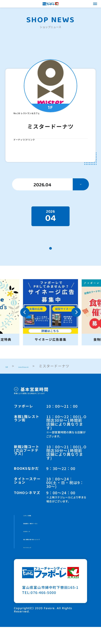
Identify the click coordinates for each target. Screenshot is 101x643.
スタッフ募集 (34, 522)
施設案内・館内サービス (44, 532)
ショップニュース (39, 371)
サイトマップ (34, 563)
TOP (9, 371)
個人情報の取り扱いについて (48, 552)
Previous (25, 317)
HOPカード (33, 542)
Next (76, 317)
